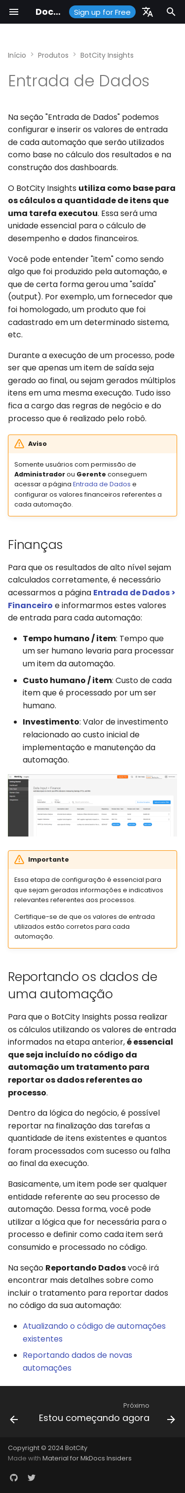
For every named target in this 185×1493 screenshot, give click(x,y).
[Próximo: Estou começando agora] (106, 1414)
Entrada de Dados (102, 484)
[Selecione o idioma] (147, 12)
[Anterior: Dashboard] (14, 1414)
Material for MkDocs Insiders (87, 1458)
